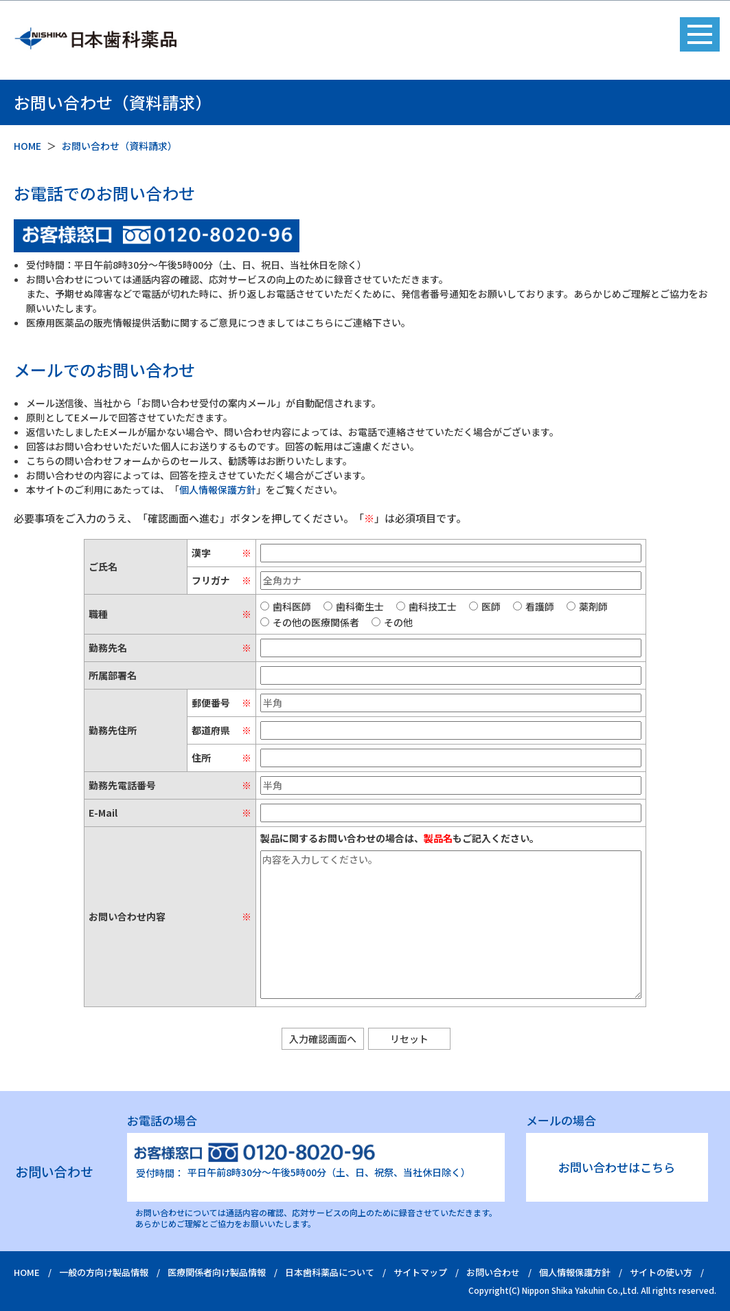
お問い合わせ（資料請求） (119, 146)
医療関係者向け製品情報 (217, 1272)
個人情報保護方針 (217, 489)
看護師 (533, 606)
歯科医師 (285, 606)
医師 (485, 606)
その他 (392, 622)
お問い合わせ (493, 1272)
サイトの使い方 (661, 1272)
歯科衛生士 (353, 606)
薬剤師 (587, 606)
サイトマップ (420, 1272)
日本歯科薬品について (329, 1272)
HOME (27, 146)
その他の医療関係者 (309, 622)
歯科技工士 (426, 606)
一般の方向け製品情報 (103, 1272)
